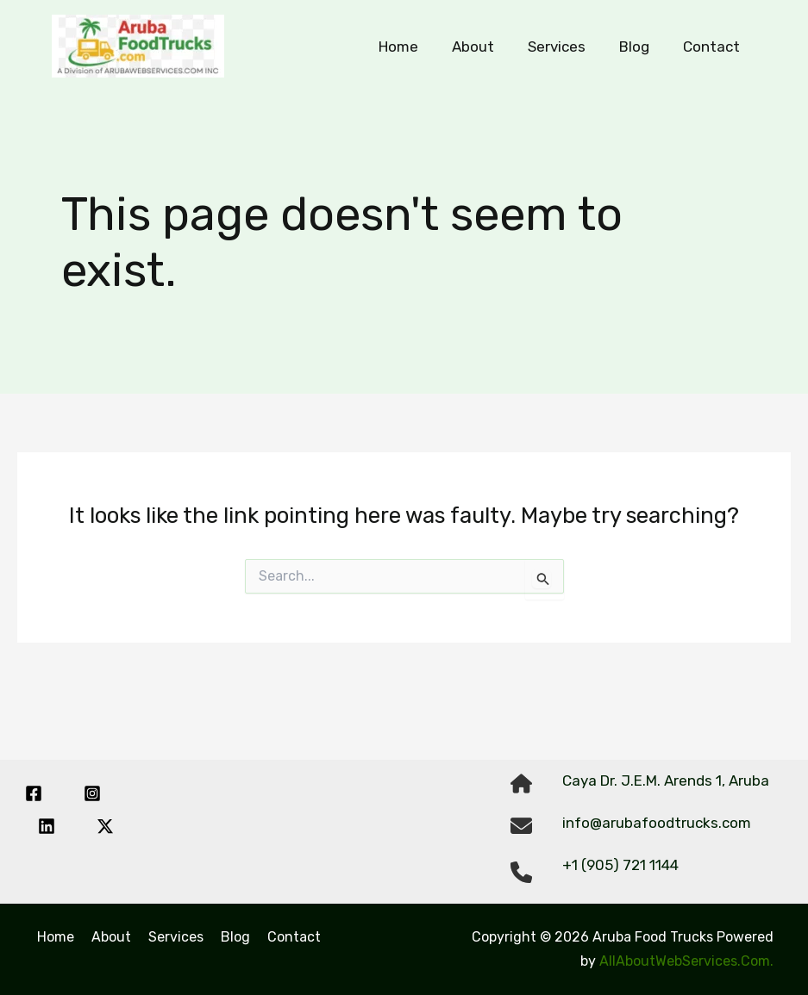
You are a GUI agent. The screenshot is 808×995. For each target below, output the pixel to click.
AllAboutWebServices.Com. (686, 961)
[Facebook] (33, 793)
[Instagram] (92, 793)
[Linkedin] (46, 826)
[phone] (521, 872)
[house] (521, 783)
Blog (640, 46)
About (488, 46)
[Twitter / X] (105, 826)
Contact (713, 46)
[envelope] (521, 826)
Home (417, 46)
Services (567, 46)
